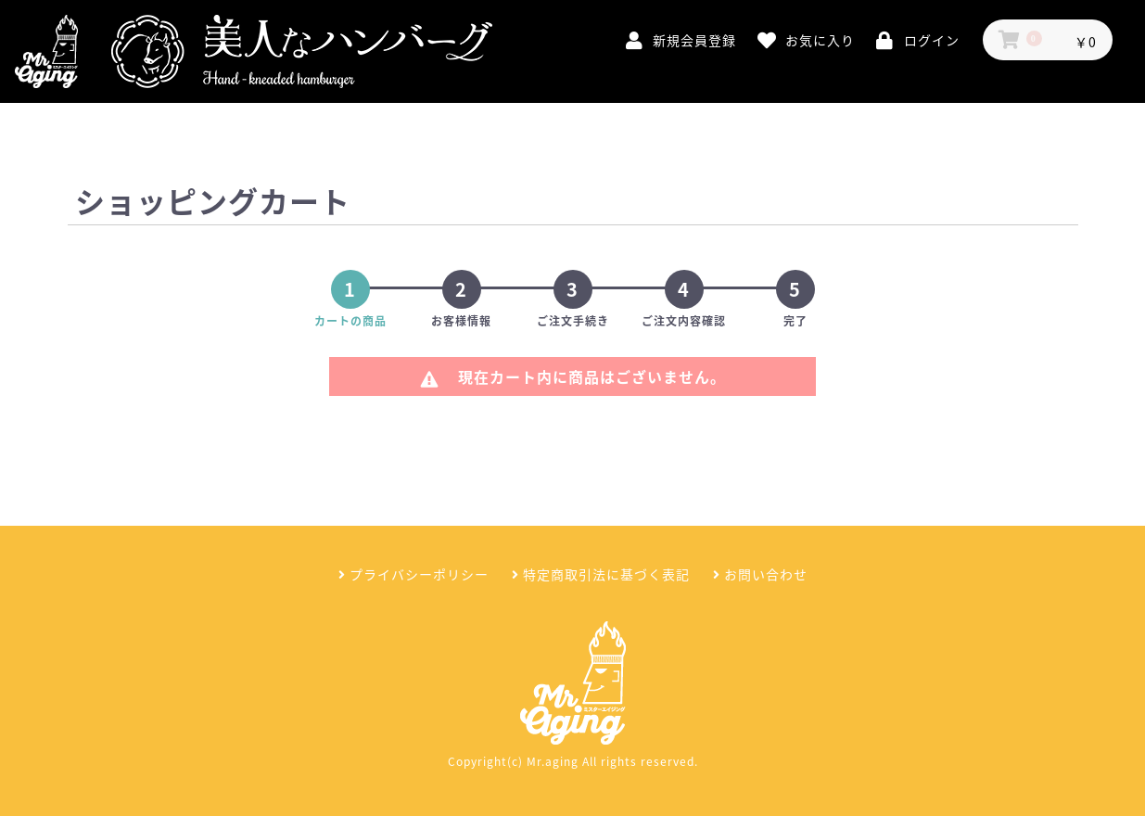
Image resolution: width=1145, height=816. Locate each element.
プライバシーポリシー (413, 574)
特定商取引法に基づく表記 (601, 574)
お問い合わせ (760, 574)
